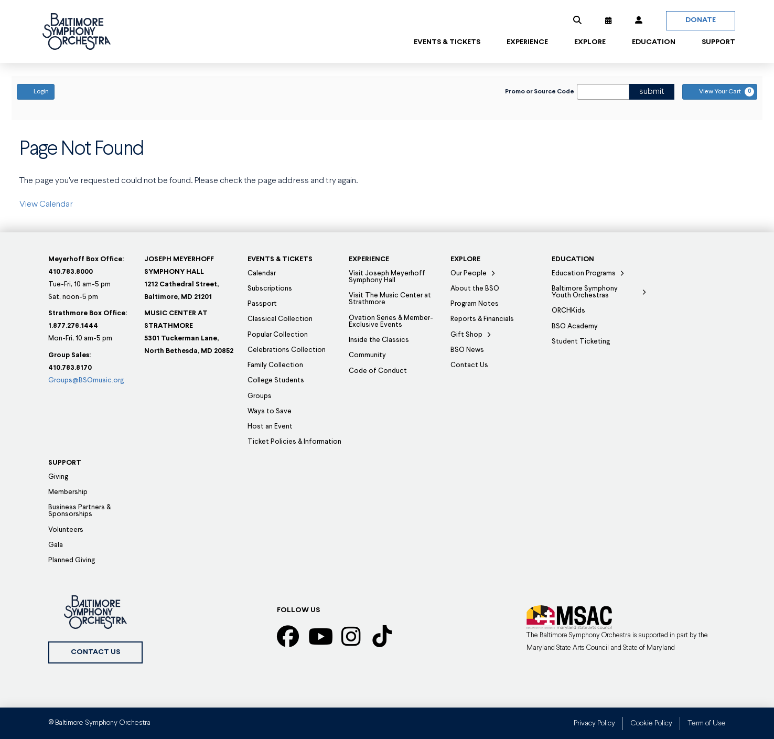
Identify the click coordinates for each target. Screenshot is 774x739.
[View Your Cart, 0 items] (719, 92)
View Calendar (46, 204)
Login (36, 91)
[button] (577, 20)
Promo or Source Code (539, 92)
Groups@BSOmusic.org (86, 380)
